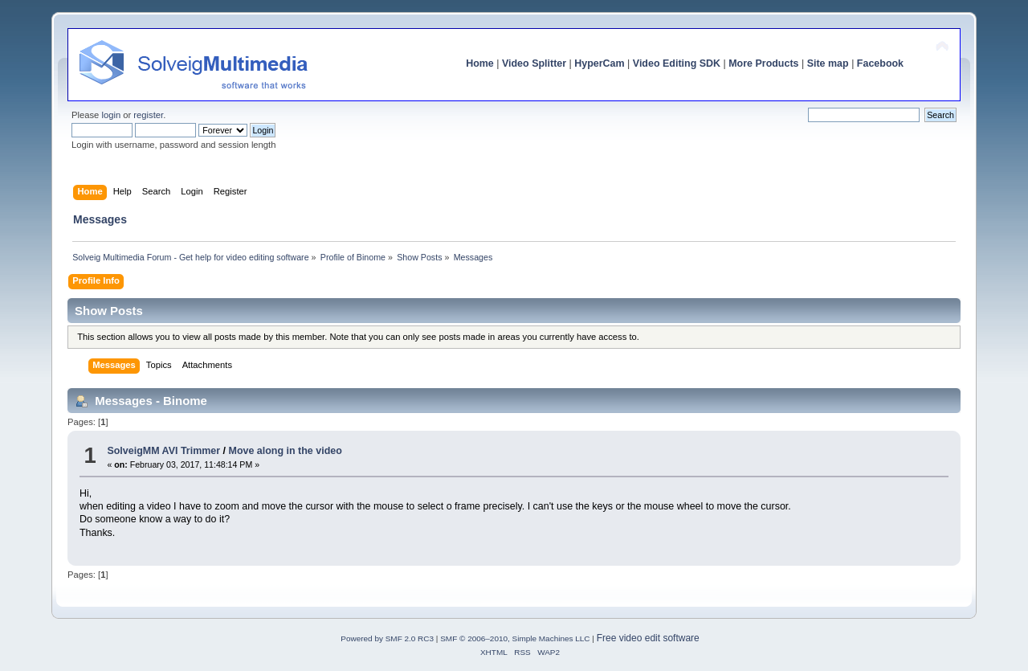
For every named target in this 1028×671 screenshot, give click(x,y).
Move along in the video (285, 450)
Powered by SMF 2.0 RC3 (387, 638)
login (110, 115)
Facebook (880, 63)
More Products (763, 63)
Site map (828, 63)
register (148, 115)
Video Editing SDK (676, 63)
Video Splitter (534, 63)
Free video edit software (648, 638)
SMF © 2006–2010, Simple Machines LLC (514, 638)
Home (480, 63)
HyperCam (599, 63)
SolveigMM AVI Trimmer (163, 450)
